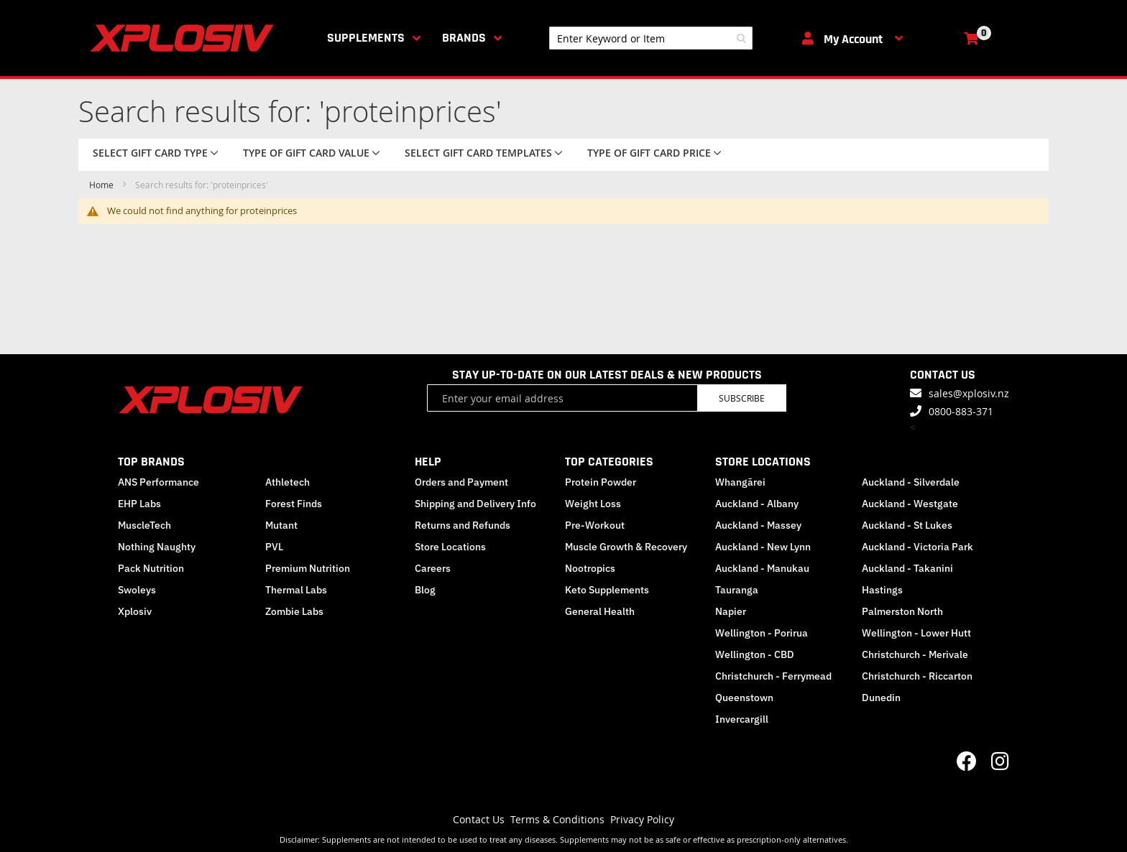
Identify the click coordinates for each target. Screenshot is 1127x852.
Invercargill (741, 719)
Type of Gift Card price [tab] (649, 152)
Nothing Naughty (157, 546)
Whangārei (740, 482)
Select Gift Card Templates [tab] (478, 152)
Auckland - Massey (758, 525)
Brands (464, 37)
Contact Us (479, 819)
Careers (433, 568)
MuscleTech (144, 525)
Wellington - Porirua (761, 632)
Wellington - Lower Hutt (916, 632)
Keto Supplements (607, 589)
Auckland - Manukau (762, 568)
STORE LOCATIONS (763, 461)
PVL (274, 546)
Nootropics (590, 568)
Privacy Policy (642, 819)
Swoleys (137, 589)
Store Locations (450, 546)
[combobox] (651, 38)
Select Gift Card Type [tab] (150, 152)
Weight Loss (593, 503)
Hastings (882, 589)
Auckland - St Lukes (907, 525)
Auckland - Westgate (910, 503)
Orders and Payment (461, 482)
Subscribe (742, 398)
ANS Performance (158, 482)
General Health (600, 611)
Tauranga (736, 589)
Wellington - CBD (754, 654)
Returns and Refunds (462, 525)
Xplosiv (135, 611)
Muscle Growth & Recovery (626, 546)
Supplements (366, 37)
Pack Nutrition (151, 568)
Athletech (287, 482)
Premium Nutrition (307, 568)
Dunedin (881, 697)
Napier (730, 611)
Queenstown (744, 697)
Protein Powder (600, 482)
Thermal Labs (296, 589)
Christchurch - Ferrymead (773, 676)
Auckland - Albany (757, 503)
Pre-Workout (595, 525)
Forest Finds (293, 503)
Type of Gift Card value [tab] (306, 152)
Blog (425, 589)
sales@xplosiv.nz (969, 393)
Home (102, 184)
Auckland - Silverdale (911, 482)
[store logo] (184, 38)
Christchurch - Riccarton (917, 676)
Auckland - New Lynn (763, 546)
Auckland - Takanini (907, 568)
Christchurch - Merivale (915, 654)
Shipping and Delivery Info (475, 503)
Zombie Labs (294, 611)
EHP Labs (139, 503)
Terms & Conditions (557, 819)
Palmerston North (902, 611)
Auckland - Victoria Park (917, 546)
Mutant (281, 525)
